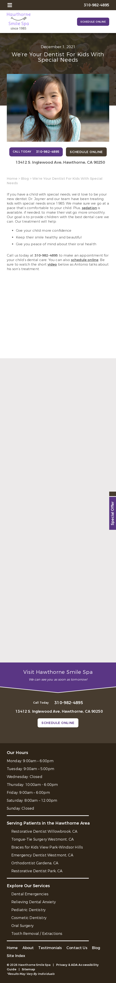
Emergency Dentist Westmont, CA (42, 855)
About (28, 947)
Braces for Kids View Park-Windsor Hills (47, 847)
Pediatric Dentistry (28, 910)
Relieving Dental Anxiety (33, 902)
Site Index (16, 955)
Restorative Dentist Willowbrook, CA (44, 831)
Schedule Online (93, 22)
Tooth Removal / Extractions (36, 933)
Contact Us (76, 947)
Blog (25, 178)
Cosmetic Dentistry (28, 917)
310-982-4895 (46, 255)
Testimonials (50, 947)
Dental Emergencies (29, 894)
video (52, 264)
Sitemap (28, 969)
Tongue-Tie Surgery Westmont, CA (42, 839)
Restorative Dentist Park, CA (36, 871)
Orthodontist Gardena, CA (34, 863)
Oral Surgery (22, 925)
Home (12, 178)
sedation (89, 208)
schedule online (84, 260)
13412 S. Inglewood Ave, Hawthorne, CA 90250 (60, 162)
